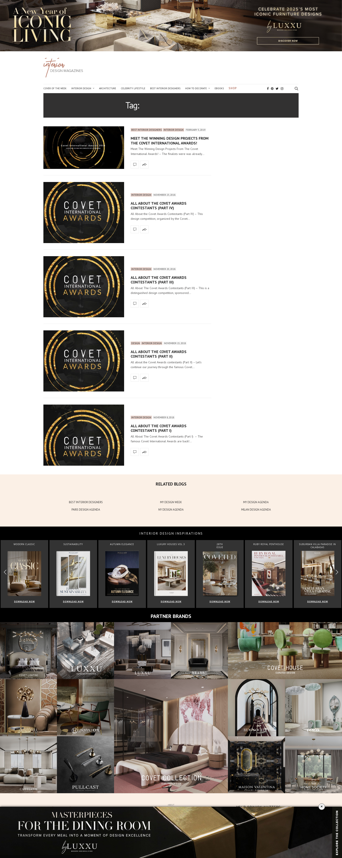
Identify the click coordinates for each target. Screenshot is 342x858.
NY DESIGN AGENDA (171, 509)
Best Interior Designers (165, 88)
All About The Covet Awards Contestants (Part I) (158, 428)
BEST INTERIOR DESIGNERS (86, 502)
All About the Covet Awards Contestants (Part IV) (158, 206)
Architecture (107, 88)
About (171, 804)
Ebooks (219, 88)
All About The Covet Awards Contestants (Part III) (158, 280)
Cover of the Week (55, 88)
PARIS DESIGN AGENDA (86, 509)
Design (135, 343)
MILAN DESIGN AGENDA (256, 509)
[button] (337, 572)
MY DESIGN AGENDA (256, 502)
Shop (233, 88)
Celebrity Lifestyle (133, 88)
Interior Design (81, 88)
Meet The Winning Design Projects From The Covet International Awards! (170, 141)
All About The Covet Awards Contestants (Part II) (158, 354)
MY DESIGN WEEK (171, 502)
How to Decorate (196, 88)
